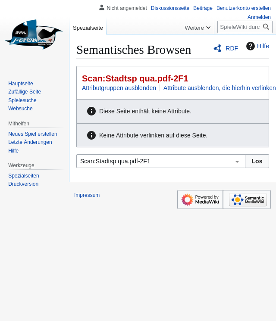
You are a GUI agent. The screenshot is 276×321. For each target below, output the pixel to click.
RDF (232, 48)
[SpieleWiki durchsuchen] (245, 27)
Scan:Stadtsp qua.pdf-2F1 (135, 78)
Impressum (87, 195)
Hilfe (256, 46)
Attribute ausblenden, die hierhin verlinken (219, 87)
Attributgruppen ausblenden (119, 87)
